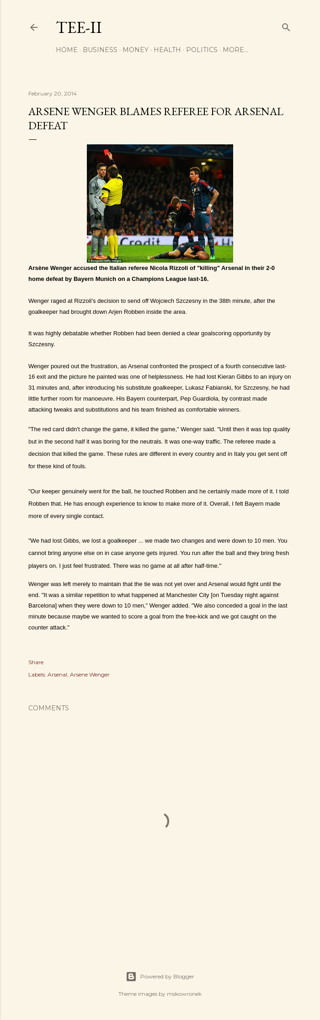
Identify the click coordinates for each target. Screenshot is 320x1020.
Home (67, 50)
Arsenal (57, 674)
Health (167, 50)
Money (136, 50)
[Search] (286, 25)
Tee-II (79, 27)
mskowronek (184, 993)
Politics (202, 50)
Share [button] (35, 662)
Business (100, 50)
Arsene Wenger (90, 674)
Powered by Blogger (160, 976)
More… (235, 50)
